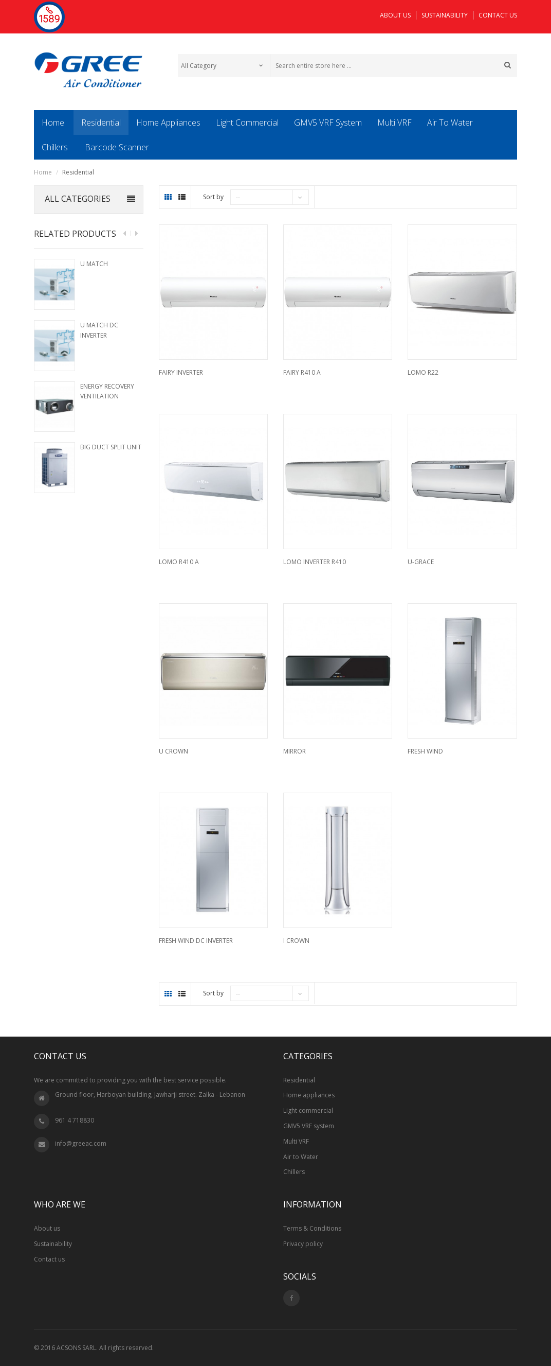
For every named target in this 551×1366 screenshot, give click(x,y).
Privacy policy (303, 1243)
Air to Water (300, 1156)
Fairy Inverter (181, 372)
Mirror (294, 751)
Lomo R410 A (179, 561)
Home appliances (309, 1095)
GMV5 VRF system (308, 1126)
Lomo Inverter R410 (314, 561)
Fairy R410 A (302, 372)
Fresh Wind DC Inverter (196, 940)
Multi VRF (296, 1141)
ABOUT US (395, 15)
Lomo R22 (423, 372)
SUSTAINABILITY (444, 15)
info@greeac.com (80, 1143)
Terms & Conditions (312, 1228)
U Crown (173, 751)
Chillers (294, 1171)
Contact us (49, 1259)
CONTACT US (498, 15)
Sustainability (53, 1243)
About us (47, 1228)
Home (43, 172)
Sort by (213, 196)
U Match (94, 263)
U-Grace (421, 561)
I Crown (296, 940)
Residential (299, 1080)
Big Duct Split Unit (110, 447)
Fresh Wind (425, 751)
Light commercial (308, 1110)
